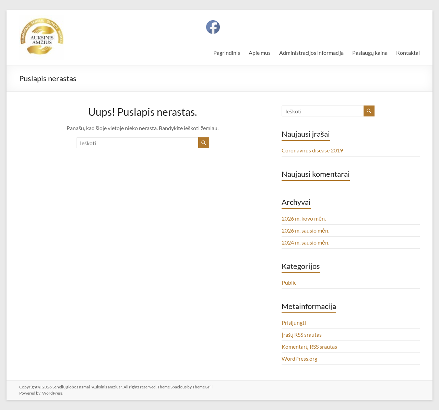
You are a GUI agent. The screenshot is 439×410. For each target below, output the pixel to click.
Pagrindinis (226, 52)
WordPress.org (299, 358)
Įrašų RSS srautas (302, 334)
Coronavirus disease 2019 (312, 150)
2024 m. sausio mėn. (305, 242)
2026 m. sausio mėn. (305, 230)
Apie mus (260, 52)
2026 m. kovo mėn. (304, 218)
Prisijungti (294, 322)
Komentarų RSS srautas (309, 346)
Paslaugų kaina (370, 52)
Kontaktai (408, 52)
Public (289, 282)
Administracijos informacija (311, 52)
